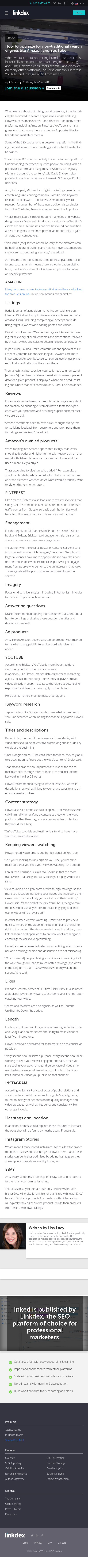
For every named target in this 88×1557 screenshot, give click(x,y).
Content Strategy (56, 1463)
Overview (10, 1458)
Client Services (13, 1503)
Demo (78, 12)
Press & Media (13, 1509)
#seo (11, 38)
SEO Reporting (13, 1463)
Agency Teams (13, 1429)
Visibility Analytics (14, 1468)
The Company (12, 1498)
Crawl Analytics (55, 1468)
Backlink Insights (56, 1473)
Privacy (38, 1542)
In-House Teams (14, 1435)
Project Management (58, 1478)
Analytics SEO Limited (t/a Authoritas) (47, 1551)
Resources (11, 1514)
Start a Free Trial (14, 1440)
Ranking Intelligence (16, 1473)
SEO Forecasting (55, 1458)
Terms (25, 1542)
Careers (62, 1542)
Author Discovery (14, 1478)
